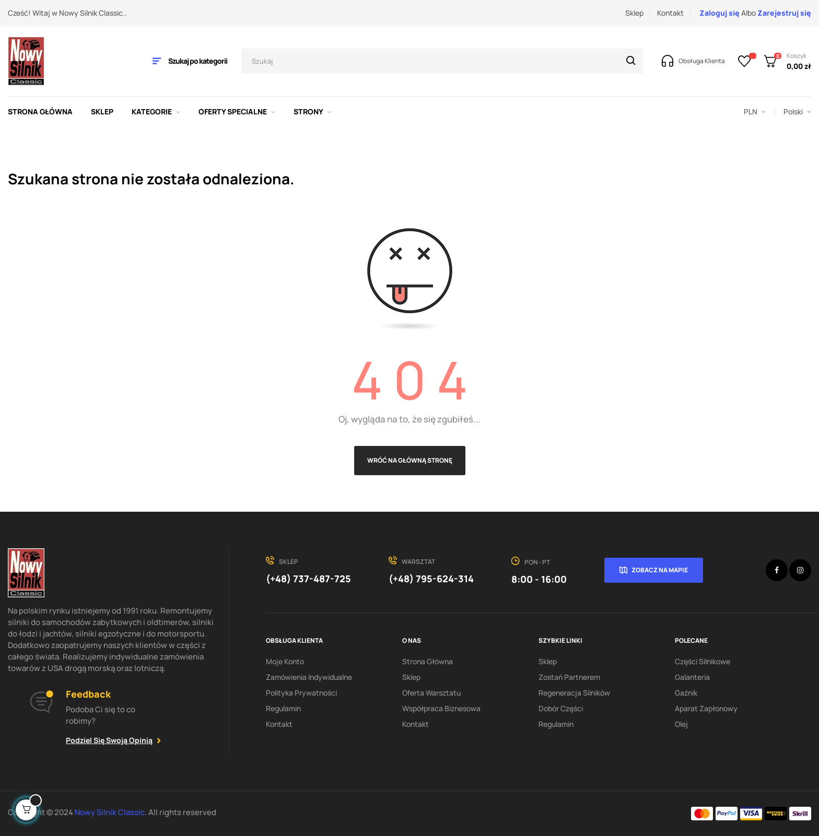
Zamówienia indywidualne (309, 677)
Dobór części (561, 708)
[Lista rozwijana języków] (797, 111)
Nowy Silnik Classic (110, 812)
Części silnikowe (702, 661)
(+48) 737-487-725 (308, 578)
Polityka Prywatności (301, 693)
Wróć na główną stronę (409, 460)
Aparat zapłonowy (706, 708)
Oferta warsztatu (431, 693)
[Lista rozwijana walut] (755, 111)
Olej (681, 724)
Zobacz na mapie (659, 570)
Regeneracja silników (574, 693)
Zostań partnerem (569, 677)
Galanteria (692, 677)
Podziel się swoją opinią (109, 740)
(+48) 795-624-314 (431, 578)
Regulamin (283, 708)
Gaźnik (686, 693)
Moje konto (285, 661)
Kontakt (670, 13)
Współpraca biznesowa (441, 708)
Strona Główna (427, 661)
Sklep (634, 13)
